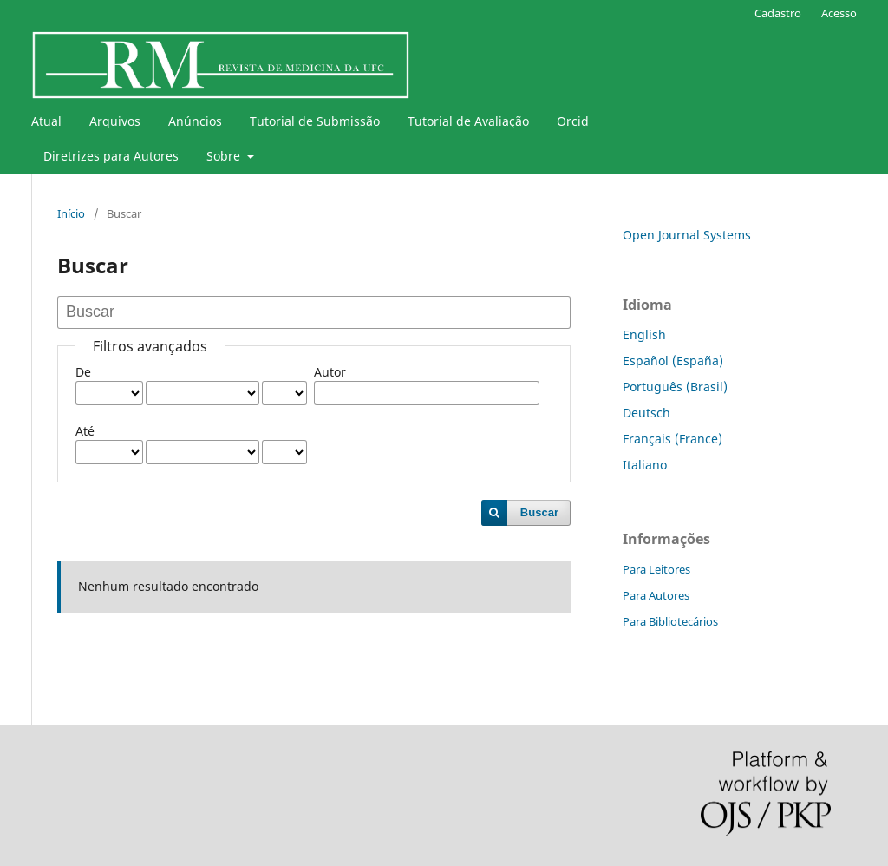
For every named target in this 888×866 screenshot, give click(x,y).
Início (71, 213)
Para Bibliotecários (670, 621)
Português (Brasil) (675, 386)
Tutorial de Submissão (315, 121)
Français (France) (672, 438)
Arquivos (114, 121)
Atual (46, 121)
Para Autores (656, 595)
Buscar (539, 512)
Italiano (645, 464)
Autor (330, 372)
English (644, 334)
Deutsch (646, 412)
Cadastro (777, 13)
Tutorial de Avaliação (468, 121)
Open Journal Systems (687, 234)
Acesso (839, 13)
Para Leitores (656, 569)
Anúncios (195, 121)
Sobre (225, 156)
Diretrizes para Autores (111, 156)
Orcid (573, 121)
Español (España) (673, 360)
